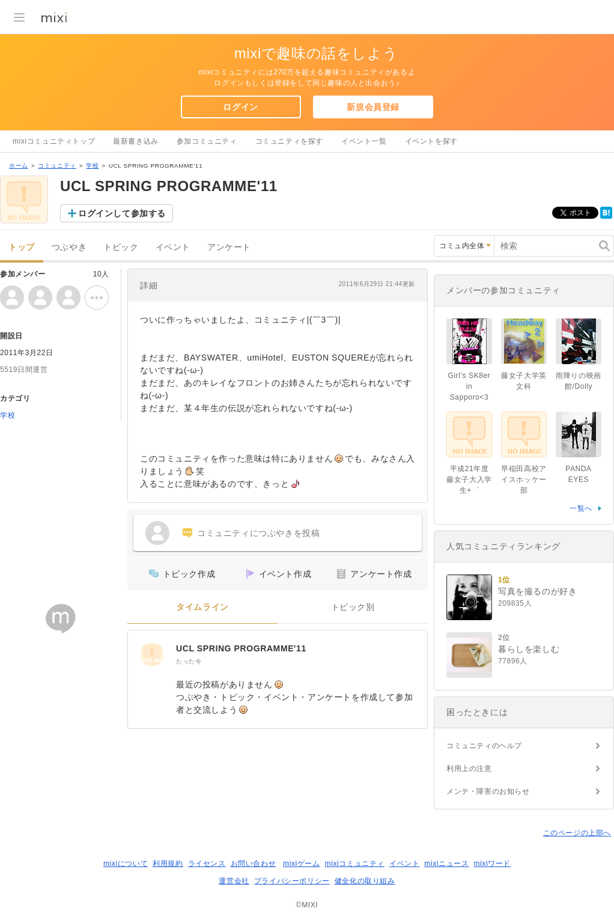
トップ (21, 247)
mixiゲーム (301, 863)
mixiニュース (446, 863)
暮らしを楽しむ (528, 649)
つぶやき (69, 247)
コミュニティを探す (289, 141)
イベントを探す (431, 141)
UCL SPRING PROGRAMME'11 (241, 648)
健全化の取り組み (365, 881)
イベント (173, 247)
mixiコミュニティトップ (54, 141)
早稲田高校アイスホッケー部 (524, 480)
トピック (120, 247)
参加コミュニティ (207, 141)
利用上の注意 (469, 768)
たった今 (188, 661)
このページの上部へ (577, 833)
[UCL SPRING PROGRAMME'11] (152, 654)
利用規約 (168, 863)
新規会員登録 (373, 107)
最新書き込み (136, 141)
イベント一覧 (364, 141)
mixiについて (125, 863)
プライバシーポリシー (292, 881)
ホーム (18, 165)
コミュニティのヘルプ (484, 746)
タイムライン (202, 607)
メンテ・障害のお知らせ (488, 791)
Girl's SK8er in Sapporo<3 (469, 386)
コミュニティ (57, 165)
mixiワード (492, 863)
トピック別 (353, 607)
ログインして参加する (122, 213)
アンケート (229, 247)
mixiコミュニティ (355, 863)
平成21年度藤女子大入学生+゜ (469, 480)
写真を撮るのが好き (537, 591)
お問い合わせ (253, 863)
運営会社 (234, 881)
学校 (92, 165)
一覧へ (581, 508)
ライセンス (207, 863)
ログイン (240, 107)
